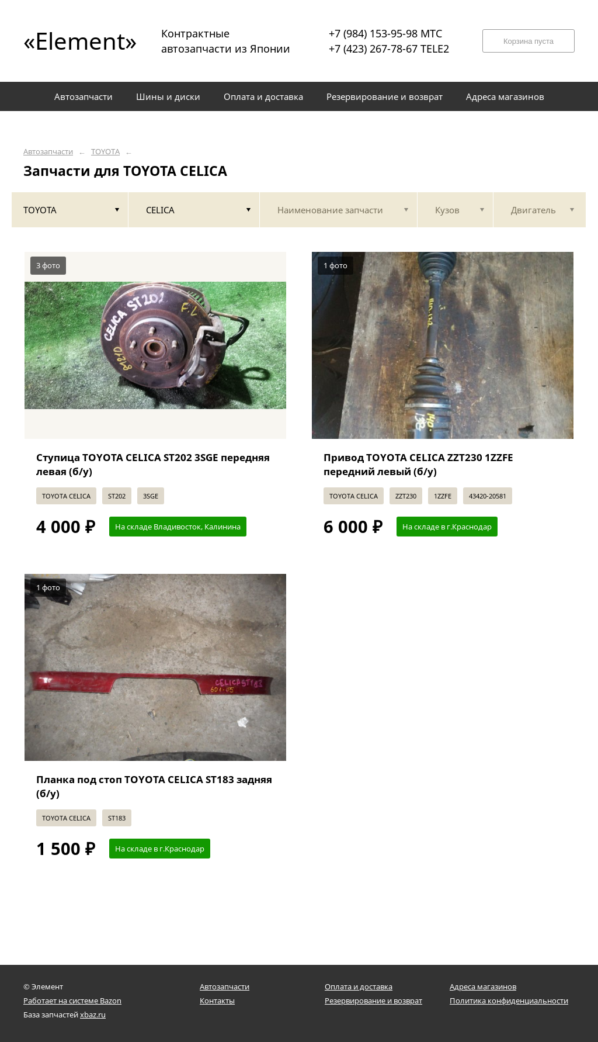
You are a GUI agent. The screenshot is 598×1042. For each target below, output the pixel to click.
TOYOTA (105, 151)
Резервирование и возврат (373, 1000)
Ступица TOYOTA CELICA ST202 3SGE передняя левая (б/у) (153, 464)
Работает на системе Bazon (72, 1000)
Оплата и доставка (358, 986)
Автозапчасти (48, 151)
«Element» (75, 41)
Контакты (217, 1000)
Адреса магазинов (483, 986)
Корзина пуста (528, 41)
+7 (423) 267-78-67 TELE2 (389, 48)
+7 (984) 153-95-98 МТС (385, 33)
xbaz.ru (93, 1014)
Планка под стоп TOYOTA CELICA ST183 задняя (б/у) (154, 786)
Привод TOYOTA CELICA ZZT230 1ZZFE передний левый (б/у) (418, 464)
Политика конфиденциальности (509, 1000)
